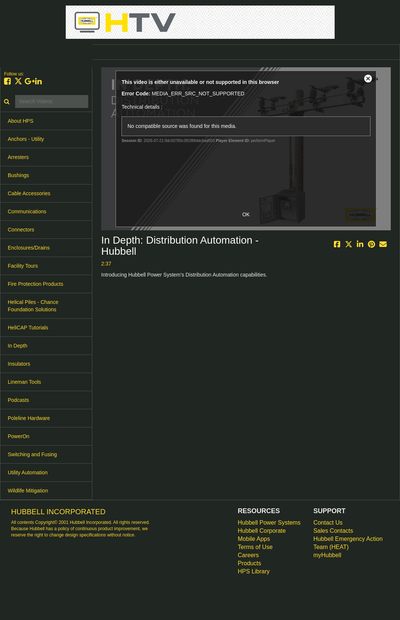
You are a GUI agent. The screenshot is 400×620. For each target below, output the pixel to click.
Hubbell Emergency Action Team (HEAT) (348, 543)
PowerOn (18, 436)
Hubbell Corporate (262, 531)
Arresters (18, 157)
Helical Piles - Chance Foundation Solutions (33, 305)
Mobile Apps (254, 539)
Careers (248, 555)
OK (246, 214)
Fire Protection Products (35, 284)
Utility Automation (28, 472)
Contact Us (327, 522)
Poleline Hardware (29, 418)
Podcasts (18, 400)
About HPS (20, 121)
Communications (27, 211)
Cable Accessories (29, 193)
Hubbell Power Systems (269, 522)
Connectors (21, 230)
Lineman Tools (24, 382)
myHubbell (327, 555)
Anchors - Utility (26, 139)
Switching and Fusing (32, 454)
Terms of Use (255, 547)
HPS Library (254, 571)
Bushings (18, 175)
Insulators (19, 364)
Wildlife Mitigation (28, 491)
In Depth (17, 346)
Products (249, 563)
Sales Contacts (333, 531)
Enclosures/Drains (29, 248)
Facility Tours (23, 266)
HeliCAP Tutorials (28, 328)
